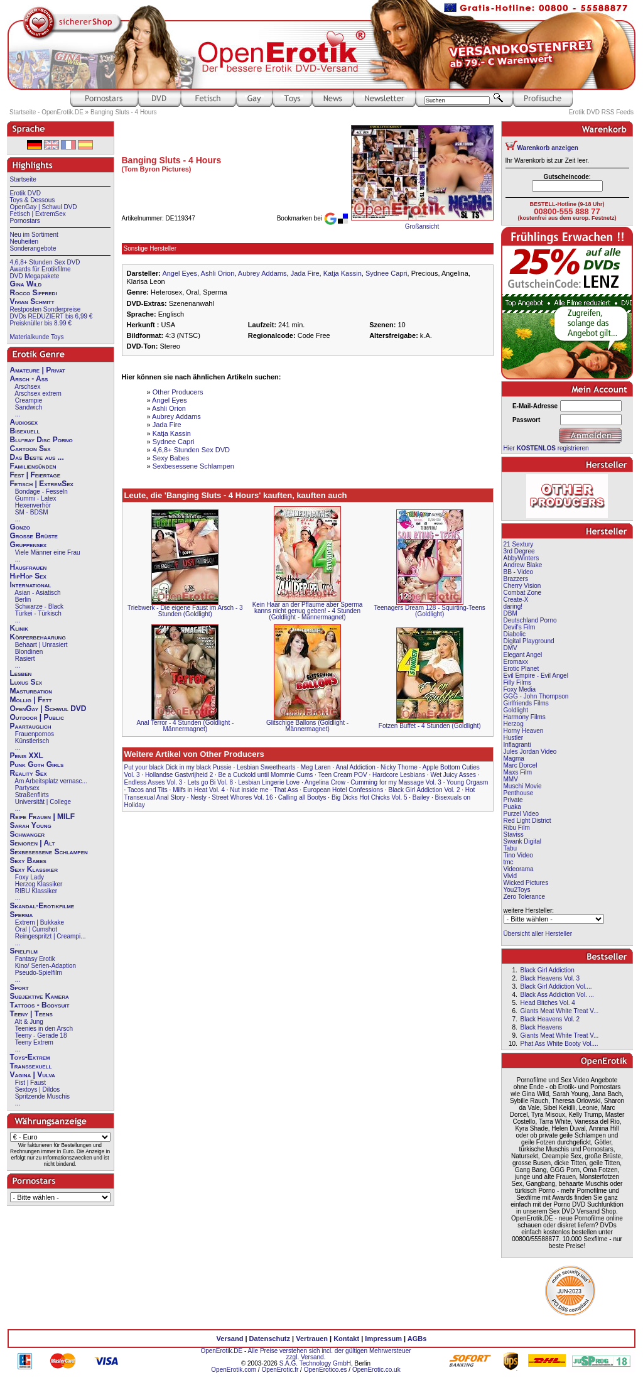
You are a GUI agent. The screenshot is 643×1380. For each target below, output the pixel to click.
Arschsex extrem (37, 393)
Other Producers (178, 392)
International (30, 584)
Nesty (198, 797)
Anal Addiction (355, 767)
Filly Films (517, 682)
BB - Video (519, 571)
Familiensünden (33, 466)
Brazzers (516, 578)
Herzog (514, 723)
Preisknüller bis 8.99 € (41, 323)
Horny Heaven (524, 730)
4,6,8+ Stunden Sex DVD (45, 262)
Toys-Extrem (30, 1057)
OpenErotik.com (233, 1369)
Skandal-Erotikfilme (42, 905)
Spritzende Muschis (42, 1096)
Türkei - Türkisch (38, 613)
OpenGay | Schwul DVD (43, 207)
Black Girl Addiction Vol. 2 (424, 789)
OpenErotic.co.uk (376, 1369)
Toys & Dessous (32, 200)
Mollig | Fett (31, 699)
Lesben (21, 673)
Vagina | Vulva (32, 1074)
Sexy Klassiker (34, 869)
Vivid (510, 875)
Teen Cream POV (342, 774)
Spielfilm (24, 951)
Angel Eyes (179, 273)
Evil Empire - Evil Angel (536, 675)
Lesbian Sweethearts (266, 767)
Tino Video (518, 855)
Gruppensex (28, 544)
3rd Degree (519, 551)
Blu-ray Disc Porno (41, 439)
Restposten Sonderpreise (45, 309)
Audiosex (24, 422)
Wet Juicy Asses (453, 774)
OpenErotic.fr (279, 1369)
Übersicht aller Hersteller (538, 933)
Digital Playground (529, 641)
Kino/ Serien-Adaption (45, 965)
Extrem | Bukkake (39, 922)
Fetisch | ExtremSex (38, 213)
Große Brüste (34, 535)
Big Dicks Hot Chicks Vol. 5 (370, 797)
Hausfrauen (28, 567)
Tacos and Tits (147, 789)
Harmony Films (525, 717)
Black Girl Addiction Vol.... (556, 986)
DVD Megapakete (35, 276)
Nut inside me (249, 789)
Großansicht (422, 226)
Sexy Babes (28, 860)
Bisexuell (25, 430)
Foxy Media (520, 689)
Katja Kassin (342, 273)
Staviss (514, 834)
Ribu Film (517, 827)
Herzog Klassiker (39, 884)
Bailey (421, 797)
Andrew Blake (523, 565)
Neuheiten (24, 241)
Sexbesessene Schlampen (49, 851)
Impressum (383, 1338)
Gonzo (20, 527)
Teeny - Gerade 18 (41, 1035)
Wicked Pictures (526, 882)
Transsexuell (31, 1066)
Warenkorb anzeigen (547, 147)
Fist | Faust (30, 1082)
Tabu (510, 848)
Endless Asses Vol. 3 (153, 782)
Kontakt (346, 1338)
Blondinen (29, 651)
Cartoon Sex (30, 448)
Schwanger (27, 834)
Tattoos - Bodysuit (40, 1005)
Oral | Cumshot (36, 929)
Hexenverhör (33, 505)
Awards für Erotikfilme (40, 269)
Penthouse (519, 793)
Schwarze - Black (39, 606)
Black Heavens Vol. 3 (550, 978)
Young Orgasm (467, 782)
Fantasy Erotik (35, 958)
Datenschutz (269, 1338)
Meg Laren (316, 767)
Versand (230, 1338)
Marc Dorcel (521, 765)
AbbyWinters (521, 558)
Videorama (519, 869)
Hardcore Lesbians (398, 774)
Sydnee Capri (386, 273)
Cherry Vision (522, 585)
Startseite (23, 179)
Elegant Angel (523, 654)
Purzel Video (521, 813)
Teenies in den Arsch (44, 1028)
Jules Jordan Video (530, 751)
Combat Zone (523, 592)
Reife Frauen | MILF (42, 816)
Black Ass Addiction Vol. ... (557, 994)
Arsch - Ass (29, 378)
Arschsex (27, 386)
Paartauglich (30, 726)
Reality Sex (28, 773)
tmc (509, 862)
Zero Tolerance (525, 896)
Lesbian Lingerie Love (269, 782)
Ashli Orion (218, 273)
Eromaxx (516, 661)
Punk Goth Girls (37, 764)
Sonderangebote (33, 248)
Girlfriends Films (526, 703)
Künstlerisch (32, 740)
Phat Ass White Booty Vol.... (559, 1043)
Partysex (27, 788)
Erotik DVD (25, 193)
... (17, 414)
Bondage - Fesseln (41, 491)
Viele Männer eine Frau (47, 552)
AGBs (417, 1338)
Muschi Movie (523, 786)
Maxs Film (518, 772)
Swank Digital (523, 841)
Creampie (28, 400)
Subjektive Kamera (39, 996)
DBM (510, 613)
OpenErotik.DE (221, 1350)
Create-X (516, 599)
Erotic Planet (521, 668)
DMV (510, 647)
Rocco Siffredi (33, 292)
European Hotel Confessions (343, 789)
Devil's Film (520, 627)
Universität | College (43, 801)
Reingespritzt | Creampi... (50, 936)
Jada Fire (305, 273)
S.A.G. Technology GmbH (315, 1363)
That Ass (286, 789)
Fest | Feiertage (35, 474)
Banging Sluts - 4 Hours (123, 112)
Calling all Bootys (302, 797)
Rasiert (25, 658)
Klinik (19, 628)
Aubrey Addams (262, 273)
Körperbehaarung (38, 637)
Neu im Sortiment (34, 234)
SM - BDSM (31, 512)
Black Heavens (542, 1027)
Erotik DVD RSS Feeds (601, 112)
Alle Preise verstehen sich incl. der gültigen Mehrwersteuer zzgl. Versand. (329, 1354)
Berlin (23, 599)
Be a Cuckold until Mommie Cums (266, 774)
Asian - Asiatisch (37, 592)
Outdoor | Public (37, 717)
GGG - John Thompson (536, 696)
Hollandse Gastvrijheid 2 (179, 774)
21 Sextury (519, 544)
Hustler (514, 737)
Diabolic (515, 634)
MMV (511, 779)
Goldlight (516, 710)
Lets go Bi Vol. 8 (210, 782)
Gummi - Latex (36, 498)
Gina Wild (26, 284)
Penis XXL (26, 755)
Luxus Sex (26, 682)
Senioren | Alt (32, 843)
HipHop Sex (28, 576)
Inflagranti (517, 744)
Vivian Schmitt (32, 301)
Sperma (21, 914)
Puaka (512, 806)
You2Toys (517, 889)
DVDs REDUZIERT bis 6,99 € (51, 316)
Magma (514, 758)
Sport (19, 987)
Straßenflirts (32, 794)
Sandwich (28, 407)
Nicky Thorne (399, 767)
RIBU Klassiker (36, 891)
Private (513, 799)
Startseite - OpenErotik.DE (46, 112)
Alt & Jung (28, 1021)
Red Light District (527, 820)
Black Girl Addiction (548, 970)
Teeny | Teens (31, 1013)
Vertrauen (312, 1338)
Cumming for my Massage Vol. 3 (395, 782)
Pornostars (25, 220)
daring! (513, 606)
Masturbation (31, 691)
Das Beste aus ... (37, 457)
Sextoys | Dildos (37, 1089)
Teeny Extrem (34, 1042)
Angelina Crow (325, 782)
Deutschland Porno (530, 620)
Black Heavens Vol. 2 (550, 1019)
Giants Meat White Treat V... (560, 1011)
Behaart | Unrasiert (41, 644)
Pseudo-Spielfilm (38, 972)
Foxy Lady (29, 877)
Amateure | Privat (37, 370)
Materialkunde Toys (37, 337)
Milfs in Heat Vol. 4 (199, 789)
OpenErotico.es (325, 1369)
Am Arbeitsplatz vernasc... (50, 781)
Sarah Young (30, 825)
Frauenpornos (34, 734)
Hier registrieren (546, 448)
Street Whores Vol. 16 (242, 797)
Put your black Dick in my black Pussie (178, 767)
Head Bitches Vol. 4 (548, 1002)
